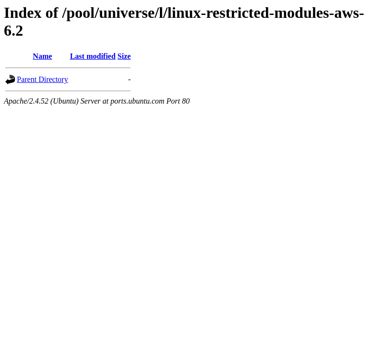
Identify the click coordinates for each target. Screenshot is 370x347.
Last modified (93, 56)
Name (42, 56)
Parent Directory (42, 79)
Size (124, 56)
